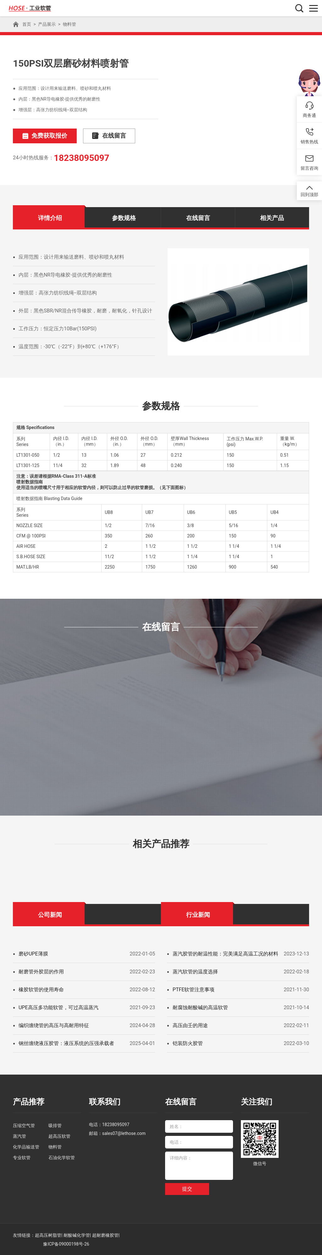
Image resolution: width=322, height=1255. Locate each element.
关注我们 (256, 1101)
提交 (187, 1188)
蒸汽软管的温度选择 (195, 971)
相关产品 (272, 217)
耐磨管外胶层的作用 (41, 971)
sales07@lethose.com (124, 1132)
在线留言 (103, 136)
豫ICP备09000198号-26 (66, 1243)
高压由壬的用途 (190, 1025)
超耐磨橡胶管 (105, 1234)
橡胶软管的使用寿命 (41, 989)
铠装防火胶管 (188, 1043)
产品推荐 (28, 1101)
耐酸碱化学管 (77, 1234)
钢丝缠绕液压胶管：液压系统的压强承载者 (66, 1043)
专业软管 (22, 1156)
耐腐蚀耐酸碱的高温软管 (200, 1007)
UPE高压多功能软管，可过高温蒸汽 (58, 1007)
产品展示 (47, 24)
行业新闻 (198, 914)
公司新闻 (50, 914)
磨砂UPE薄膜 (33, 953)
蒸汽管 (19, 1135)
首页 (26, 24)
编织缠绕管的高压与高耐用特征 (54, 1025)
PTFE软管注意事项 (194, 989)
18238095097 (81, 157)
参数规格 (124, 217)
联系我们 (104, 1101)
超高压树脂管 (48, 1234)
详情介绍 (50, 217)
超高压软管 (59, 1135)
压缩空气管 (24, 1124)
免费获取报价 (42, 136)
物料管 (69, 24)
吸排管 (55, 1124)
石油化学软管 (61, 1156)
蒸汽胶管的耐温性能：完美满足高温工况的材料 (225, 953)
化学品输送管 (26, 1146)
